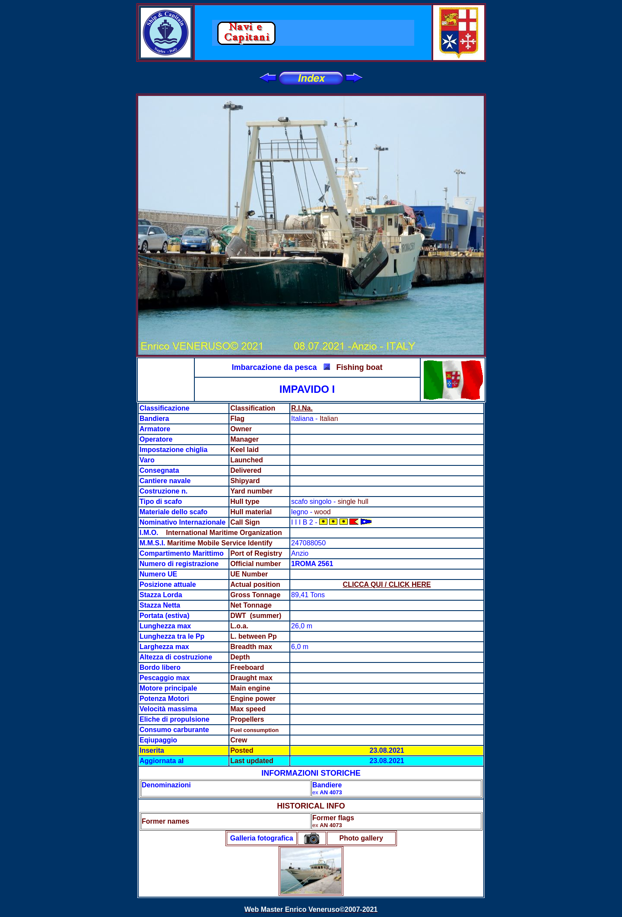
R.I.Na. (302, 408)
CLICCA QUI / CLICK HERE (387, 584)
